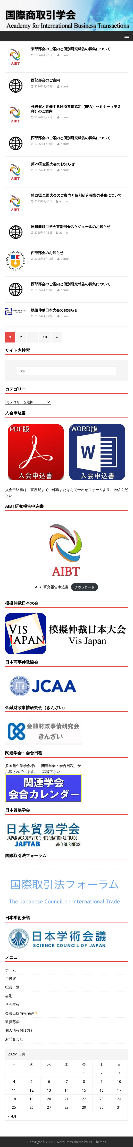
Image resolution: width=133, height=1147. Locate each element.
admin (65, 55)
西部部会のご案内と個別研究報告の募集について (70, 137)
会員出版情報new (21, 1013)
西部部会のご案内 (45, 80)
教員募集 (12, 1021)
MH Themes (97, 1142)
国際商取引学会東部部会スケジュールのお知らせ (70, 226)
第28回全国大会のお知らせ (53, 163)
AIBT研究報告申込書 (52, 586)
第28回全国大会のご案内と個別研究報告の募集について (76, 195)
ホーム (10, 969)
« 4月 (12, 1116)
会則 (8, 995)
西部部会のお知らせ (47, 252)
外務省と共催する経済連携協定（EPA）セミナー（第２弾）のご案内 (76, 109)
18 (45, 336)
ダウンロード (84, 587)
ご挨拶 (10, 978)
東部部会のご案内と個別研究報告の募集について (70, 48)
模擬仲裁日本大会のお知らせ (54, 310)
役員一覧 (12, 987)
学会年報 (12, 1004)
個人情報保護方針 (19, 1030)
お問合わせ (14, 1039)
